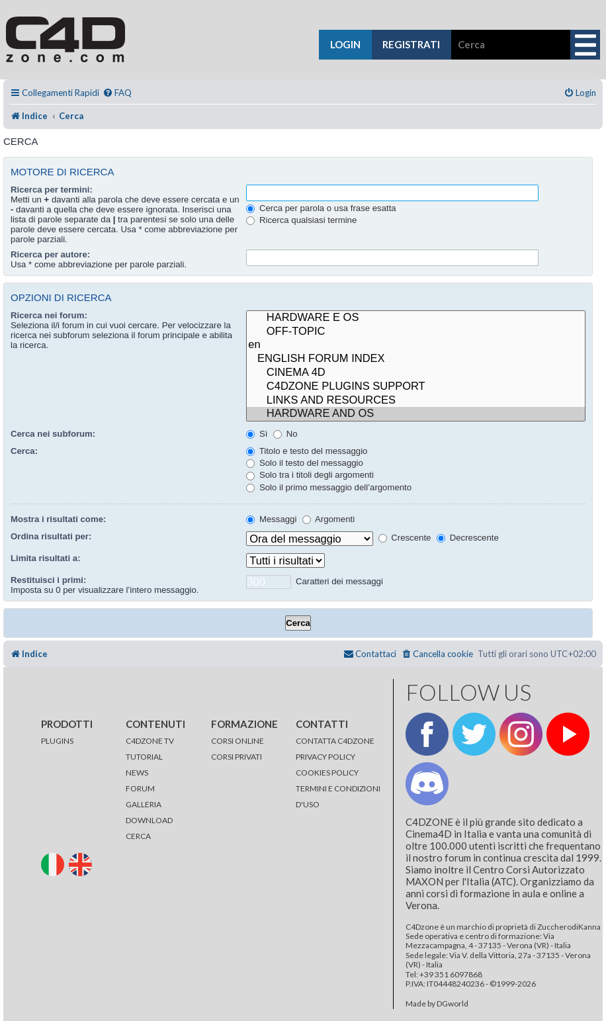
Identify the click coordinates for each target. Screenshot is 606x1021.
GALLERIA (143, 804)
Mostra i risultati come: (58, 519)
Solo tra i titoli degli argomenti (310, 475)
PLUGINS (57, 741)
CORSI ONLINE (237, 741)
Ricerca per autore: (50, 254)
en (416, 345)
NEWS (137, 772)
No (285, 434)
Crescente (404, 538)
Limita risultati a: (46, 558)
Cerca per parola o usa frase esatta (321, 208)
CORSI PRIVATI (236, 757)
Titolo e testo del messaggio (306, 451)
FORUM (140, 788)
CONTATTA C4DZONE (335, 741)
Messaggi (271, 519)
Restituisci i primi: (48, 580)
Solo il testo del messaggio (304, 463)
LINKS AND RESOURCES (416, 401)
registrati (411, 44)
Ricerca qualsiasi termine (301, 220)
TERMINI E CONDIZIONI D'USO (338, 796)
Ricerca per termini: (52, 190)
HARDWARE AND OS (416, 414)
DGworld (452, 1003)
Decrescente (468, 538)
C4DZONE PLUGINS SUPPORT (416, 387)
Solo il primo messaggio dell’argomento (328, 487)
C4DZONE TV (150, 741)
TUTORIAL (144, 757)
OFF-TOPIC (416, 332)
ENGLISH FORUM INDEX (416, 359)
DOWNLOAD (149, 820)
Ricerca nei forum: (49, 315)
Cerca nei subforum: (53, 434)
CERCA (138, 836)
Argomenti (328, 519)
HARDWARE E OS (416, 318)
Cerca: (24, 451)
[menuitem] (117, 93)
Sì (256, 434)
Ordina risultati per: (51, 536)
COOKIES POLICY (327, 772)
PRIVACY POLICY (325, 757)
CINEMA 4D (416, 373)
